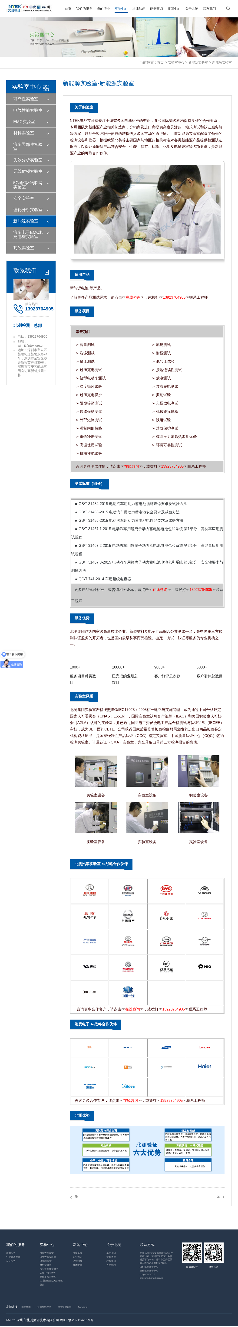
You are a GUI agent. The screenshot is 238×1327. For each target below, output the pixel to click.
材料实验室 (23, 133)
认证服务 (11, 1261)
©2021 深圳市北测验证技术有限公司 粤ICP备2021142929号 (49, 1320)
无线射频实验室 (28, 171)
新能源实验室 (198, 62)
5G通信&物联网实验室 (28, 184)
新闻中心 (174, 8)
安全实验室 (23, 198)
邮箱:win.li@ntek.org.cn (151, 1278)
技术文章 (77, 1265)
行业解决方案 (13, 1257)
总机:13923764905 (149, 1267)
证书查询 (156, 8)
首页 (68, 8)
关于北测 (191, 8)
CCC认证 (83, 1307)
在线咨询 (133, 297)
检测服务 (11, 1253)
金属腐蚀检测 (44, 1307)
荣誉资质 (111, 1257)
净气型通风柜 (65, 1307)
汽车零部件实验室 (28, 146)
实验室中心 (176, 62)
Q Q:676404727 (147, 1274)
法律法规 (138, 8)
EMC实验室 (24, 121)
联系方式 (147, 1245)
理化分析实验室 (28, 209)
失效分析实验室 (28, 160)
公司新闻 (77, 1253)
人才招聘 (111, 1265)
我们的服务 (84, 8)
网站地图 (26, 1307)
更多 (42, 1285)
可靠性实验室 (25, 99)
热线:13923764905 (149, 1271)
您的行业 (103, 8)
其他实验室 (23, 248)
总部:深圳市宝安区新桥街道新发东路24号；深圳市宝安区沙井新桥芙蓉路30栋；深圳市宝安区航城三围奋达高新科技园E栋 (156, 1258)
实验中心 (121, 8)
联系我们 (209, 8)
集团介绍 (111, 1253)
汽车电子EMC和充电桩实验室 (28, 234)
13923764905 (174, 297)
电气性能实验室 (28, 110)
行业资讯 (77, 1257)
